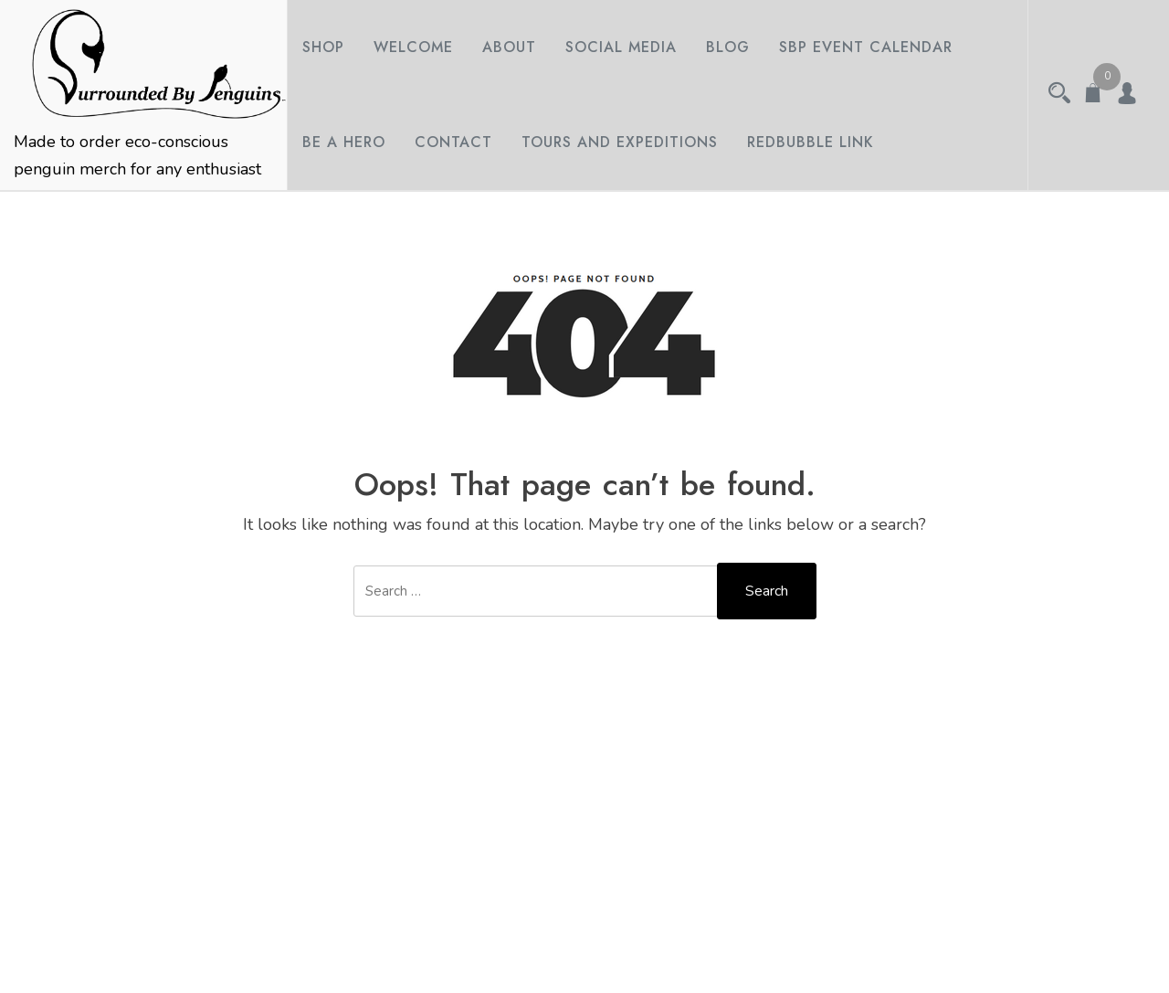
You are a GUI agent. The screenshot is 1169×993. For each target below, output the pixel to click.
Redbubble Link (810, 142)
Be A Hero (343, 142)
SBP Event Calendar (866, 47)
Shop (323, 47)
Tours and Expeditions (619, 142)
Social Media (621, 47)
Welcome (413, 47)
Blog (728, 47)
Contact (453, 142)
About (509, 47)
